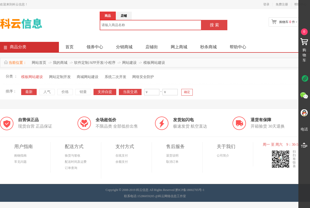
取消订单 (172, 162)
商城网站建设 (87, 77)
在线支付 (121, 155)
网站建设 (129, 63)
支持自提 (105, 92)
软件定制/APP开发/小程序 (94, 63)
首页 (69, 47)
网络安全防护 (143, 77)
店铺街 (151, 47)
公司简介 (223, 155)
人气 (47, 92)
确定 (187, 92)
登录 (266, 4)
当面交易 (130, 92)
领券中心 (95, 47)
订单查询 (71, 168)
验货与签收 (72, 155)
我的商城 (60, 63)
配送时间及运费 (76, 162)
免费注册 (282, 4)
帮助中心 (238, 47)
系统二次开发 (115, 77)
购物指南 (20, 155)
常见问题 (20, 162)
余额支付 (121, 162)
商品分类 (15, 48)
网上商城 (179, 47)
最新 (29, 92)
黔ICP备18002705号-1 (190, 190)
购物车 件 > (288, 22)
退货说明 (172, 155)
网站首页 (39, 63)
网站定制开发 (60, 77)
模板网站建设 (154, 63)
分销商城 (124, 47)
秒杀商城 (208, 47)
